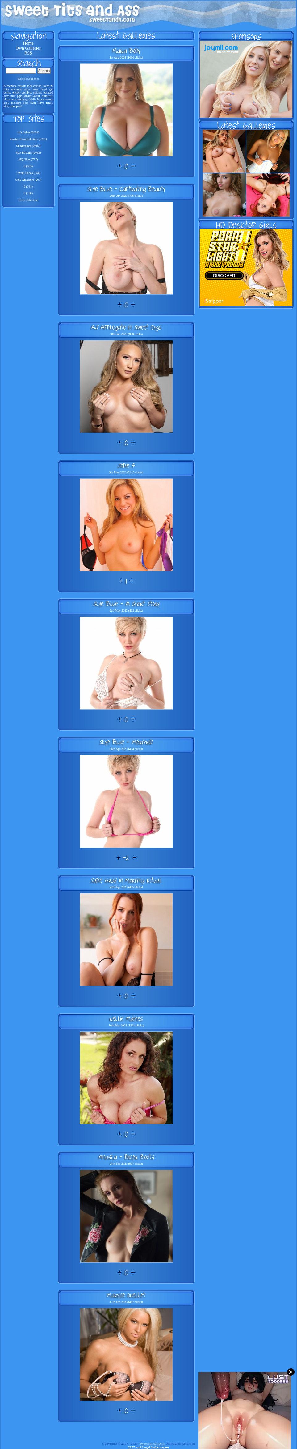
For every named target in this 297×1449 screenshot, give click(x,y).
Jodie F (126, 465)
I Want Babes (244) (28, 173)
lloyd (44, 89)
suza (6, 96)
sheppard (16, 106)
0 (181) (28, 186)
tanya (49, 102)
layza (40, 99)
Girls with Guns (28, 200)
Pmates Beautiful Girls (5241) (28, 139)
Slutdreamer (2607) (28, 146)
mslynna (16, 89)
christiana (10, 99)
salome (37, 92)
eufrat (7, 92)
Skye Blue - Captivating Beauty (126, 188)
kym (33, 102)
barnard (48, 92)
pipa (19, 96)
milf (13, 96)
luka (6, 89)
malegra (16, 102)
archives (27, 92)
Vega (35, 89)
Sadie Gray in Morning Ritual (126, 880)
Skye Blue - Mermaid (126, 742)
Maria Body (126, 50)
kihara (27, 96)
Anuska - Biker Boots (126, 1156)
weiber (16, 92)
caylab (37, 85)
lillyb (41, 102)
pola (25, 102)
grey (6, 102)
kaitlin (37, 96)
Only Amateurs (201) (28, 179)
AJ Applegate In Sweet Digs (126, 327)
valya (27, 89)
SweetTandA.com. (152, 1443)
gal (51, 89)
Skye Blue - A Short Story (126, 603)
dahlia (32, 99)
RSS (28, 53)
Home (28, 43)
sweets (48, 99)
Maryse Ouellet (126, 1295)
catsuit (22, 85)
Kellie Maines (126, 1018)
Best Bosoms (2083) (28, 152)
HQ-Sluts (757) (28, 159)
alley (7, 106)
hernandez (10, 85)
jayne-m (48, 85)
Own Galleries (28, 48)
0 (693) (28, 166)
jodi (29, 85)
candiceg (22, 99)
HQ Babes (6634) (28, 132)
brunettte (47, 96)
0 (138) (28, 193)
